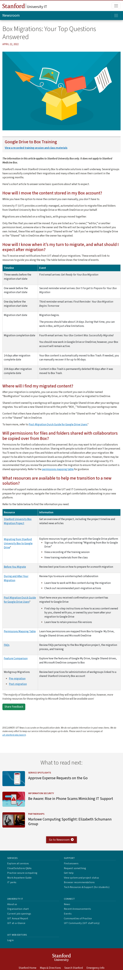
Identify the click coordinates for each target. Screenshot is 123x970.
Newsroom (11, 15)
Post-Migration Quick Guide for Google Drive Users (58, 424)
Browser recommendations (79, 885)
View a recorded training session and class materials (36, 148)
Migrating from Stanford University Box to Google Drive (18, 543)
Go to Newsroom (61, 842)
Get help (69, 876)
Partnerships (38, 816)
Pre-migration (17, 679)
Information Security (42, 794)
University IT (24, 7)
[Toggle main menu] (116, 6)
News (67, 907)
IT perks (11, 885)
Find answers (71, 866)
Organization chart (18, 912)
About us (12, 907)
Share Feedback (13, 707)
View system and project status (81, 880)
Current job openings (19, 916)
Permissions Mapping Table (20, 631)
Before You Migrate (15, 567)
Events (68, 916)
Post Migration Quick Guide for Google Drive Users (20, 600)
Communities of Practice (78, 921)
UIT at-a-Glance (16, 926)
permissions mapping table (58, 469)
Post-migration (18, 684)
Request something (75, 871)
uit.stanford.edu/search (14, 735)
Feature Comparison (16, 658)
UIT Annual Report (17, 921)
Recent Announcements (77, 912)
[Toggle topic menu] (116, 15)
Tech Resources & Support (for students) (86, 890)
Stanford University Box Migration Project (18, 521)
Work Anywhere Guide (19, 880)
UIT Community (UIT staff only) (81, 926)
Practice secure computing (22, 876)
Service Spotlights (41, 772)
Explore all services (18, 866)
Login (10, 943)
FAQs (6, 645)
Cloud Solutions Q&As (19, 871)
